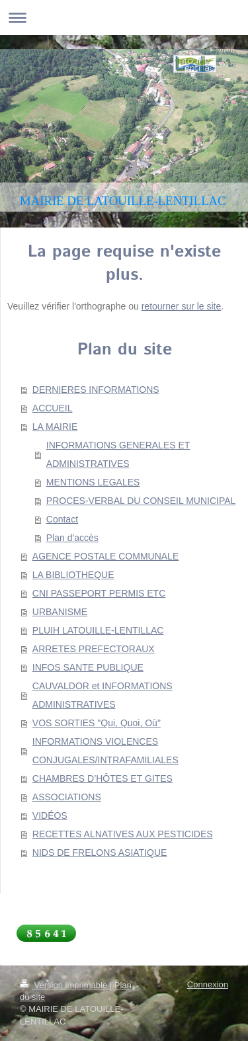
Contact (62, 519)
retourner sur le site (182, 306)
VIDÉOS (49, 815)
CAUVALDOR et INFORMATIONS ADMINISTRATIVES (102, 695)
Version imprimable (65, 985)
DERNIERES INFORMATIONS (95, 389)
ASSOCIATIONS (66, 797)
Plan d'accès (72, 537)
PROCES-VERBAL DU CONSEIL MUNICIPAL (141, 500)
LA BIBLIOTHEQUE (73, 574)
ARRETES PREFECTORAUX (93, 649)
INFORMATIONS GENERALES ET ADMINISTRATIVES (118, 454)
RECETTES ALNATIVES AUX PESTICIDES (122, 834)
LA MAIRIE (54, 426)
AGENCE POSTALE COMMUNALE (105, 556)
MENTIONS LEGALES (93, 482)
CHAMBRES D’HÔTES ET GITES (102, 778)
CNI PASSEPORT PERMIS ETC (99, 593)
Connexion (207, 984)
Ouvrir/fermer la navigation (124, 17)
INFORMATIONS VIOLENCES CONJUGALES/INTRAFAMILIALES (105, 750)
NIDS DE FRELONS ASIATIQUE (99, 852)
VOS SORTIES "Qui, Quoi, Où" (96, 723)
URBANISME (59, 611)
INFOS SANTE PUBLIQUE (88, 667)
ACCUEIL (52, 408)
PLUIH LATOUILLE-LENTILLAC (98, 630)
